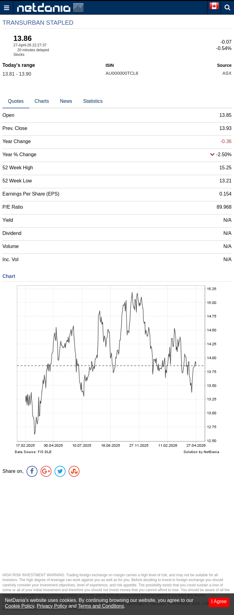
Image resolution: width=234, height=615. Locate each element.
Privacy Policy (52, 606)
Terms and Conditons (101, 606)
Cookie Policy (19, 606)
